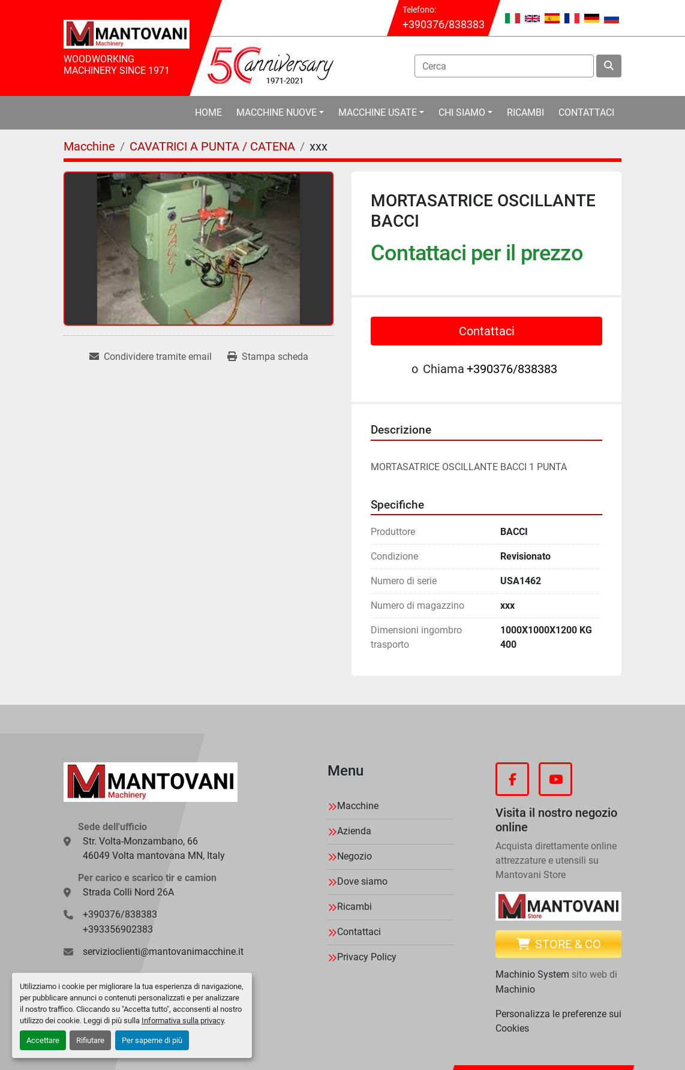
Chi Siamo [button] (461, 112)
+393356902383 (118, 929)
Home (208, 112)
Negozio (354, 856)
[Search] (504, 66)
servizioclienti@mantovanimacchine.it (163, 951)
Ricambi (525, 112)
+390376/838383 (443, 24)
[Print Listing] (268, 356)
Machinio (515, 989)
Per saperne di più (152, 1040)
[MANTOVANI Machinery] (151, 782)
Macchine (357, 805)
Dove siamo (362, 881)
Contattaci (586, 112)
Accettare (42, 1040)
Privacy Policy (366, 957)
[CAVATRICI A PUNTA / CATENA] (212, 146)
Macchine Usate (377, 112)
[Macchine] (89, 146)
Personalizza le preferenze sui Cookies (558, 1021)
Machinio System (532, 974)
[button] (280, 113)
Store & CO (558, 944)
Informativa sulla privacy (183, 1020)
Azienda (354, 831)
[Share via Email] (151, 356)
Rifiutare (90, 1040)
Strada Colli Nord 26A (128, 892)
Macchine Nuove (276, 112)
